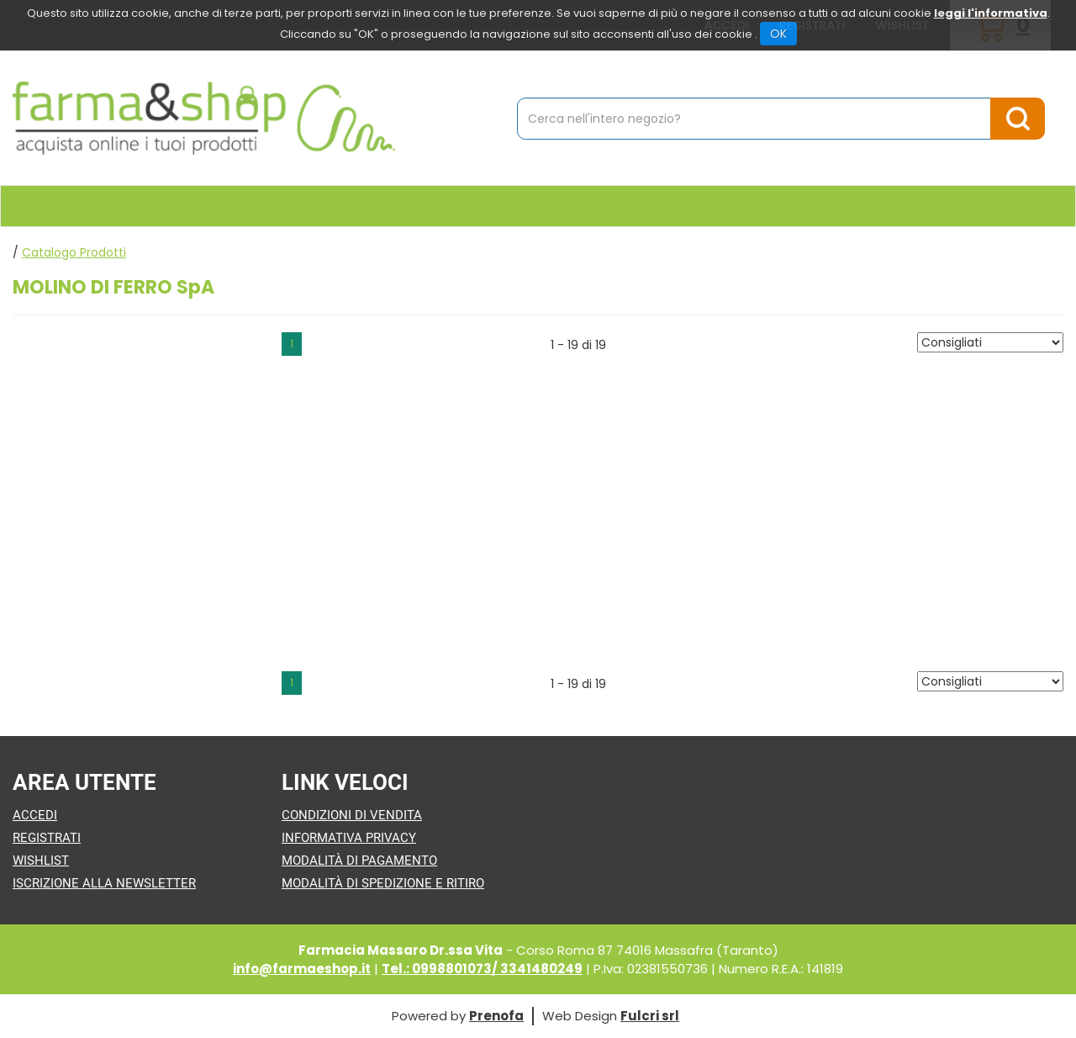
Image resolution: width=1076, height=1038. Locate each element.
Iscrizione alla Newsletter (104, 883)
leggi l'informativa (990, 13)
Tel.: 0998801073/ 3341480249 (482, 968)
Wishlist (41, 860)
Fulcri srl (649, 1016)
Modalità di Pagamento (359, 860)
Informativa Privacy (349, 837)
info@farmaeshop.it (302, 968)
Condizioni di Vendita (352, 815)
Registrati (47, 837)
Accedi (35, 815)
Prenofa (496, 1016)
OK (778, 33)
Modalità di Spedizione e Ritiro (383, 883)
